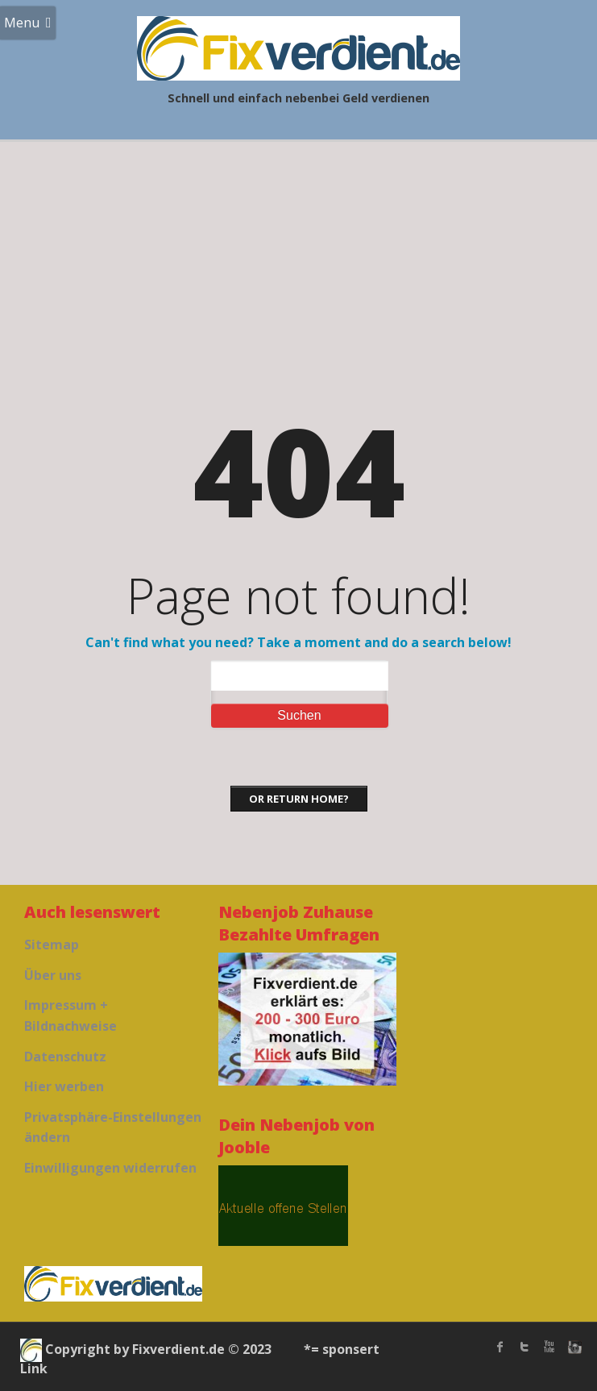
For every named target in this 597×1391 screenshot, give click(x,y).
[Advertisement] (298, 263)
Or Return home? (299, 798)
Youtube (549, 1347)
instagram (573, 1347)
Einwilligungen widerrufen (110, 1168)
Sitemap (51, 944)
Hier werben (64, 1086)
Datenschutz (65, 1056)
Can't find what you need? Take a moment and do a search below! (298, 642)
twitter (524, 1347)
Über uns (52, 975)
